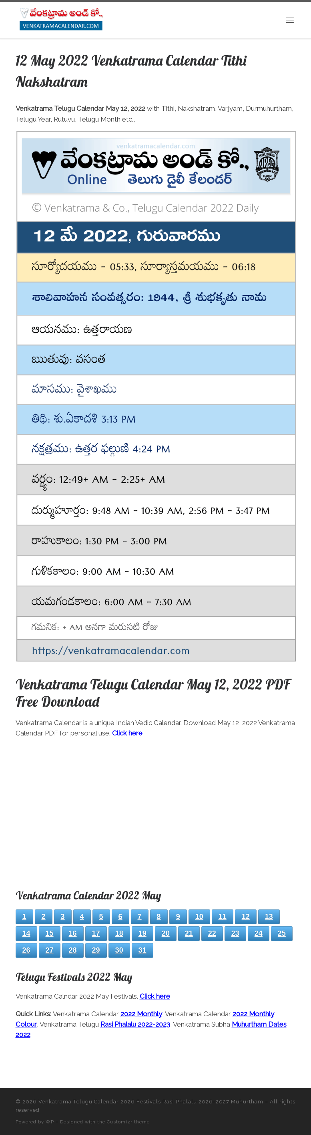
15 (50, 933)
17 (96, 933)
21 (189, 933)
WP (50, 1122)
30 (119, 950)
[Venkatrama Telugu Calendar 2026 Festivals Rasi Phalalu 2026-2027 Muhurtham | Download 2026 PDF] (61, 19)
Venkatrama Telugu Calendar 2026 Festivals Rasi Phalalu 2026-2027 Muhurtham (150, 1102)
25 (282, 933)
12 (246, 917)
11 (223, 917)
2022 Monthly (141, 1014)
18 (119, 933)
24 (259, 933)
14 (26, 933)
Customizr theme (128, 1122)
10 (199, 917)
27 (50, 950)
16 (73, 933)
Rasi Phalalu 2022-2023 (135, 1024)
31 (142, 950)
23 (235, 933)
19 (142, 933)
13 (269, 917)
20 (166, 933)
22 (212, 933)
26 (26, 950)
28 (73, 950)
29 (96, 950)
